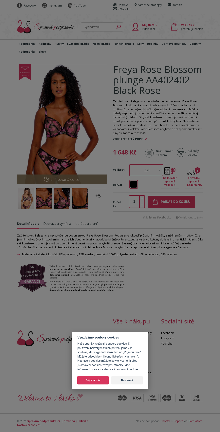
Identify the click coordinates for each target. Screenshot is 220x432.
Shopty (165, 421)
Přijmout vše (93, 380)
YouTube (77, 5)
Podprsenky (27, 44)
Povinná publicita (76, 421)
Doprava (121, 5)
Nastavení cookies (29, 425)
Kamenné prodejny (148, 5)
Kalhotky (45, 44)
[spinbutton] (134, 202)
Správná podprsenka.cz (44, 421)
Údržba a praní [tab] (86, 223)
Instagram (52, 5)
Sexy (140, 44)
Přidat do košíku (176, 201)
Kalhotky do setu (193, 152)
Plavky (59, 44)
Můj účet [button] (149, 27)
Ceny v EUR (122, 9)
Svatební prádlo (78, 44)
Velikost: (119, 170)
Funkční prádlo (124, 44)
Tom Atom (195, 421)
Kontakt (175, 5)
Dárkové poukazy (174, 44)
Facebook (26, 5)
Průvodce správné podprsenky (194, 181)
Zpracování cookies (126, 369)
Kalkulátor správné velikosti (170, 181)
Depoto (178, 421)
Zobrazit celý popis (128, 139)
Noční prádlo (101, 44)
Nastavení (127, 380)
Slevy (42, 51)
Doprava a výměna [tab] (57, 223)
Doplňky (152, 44)
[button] (146, 170)
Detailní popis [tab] (28, 223)
